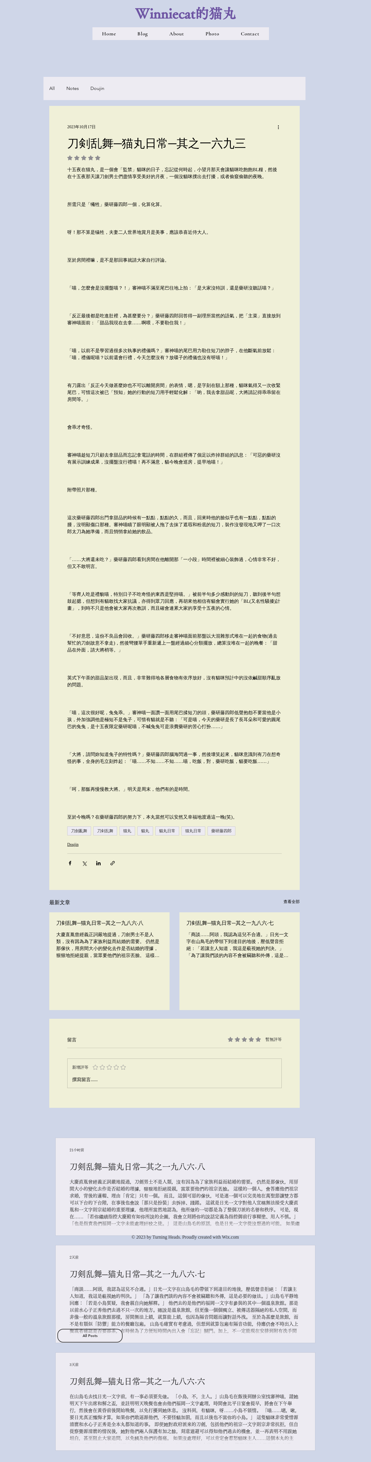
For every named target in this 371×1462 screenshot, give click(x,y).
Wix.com (230, 1237)
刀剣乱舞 (105, 830)
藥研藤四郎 (221, 830)
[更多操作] (278, 126)
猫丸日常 (193, 830)
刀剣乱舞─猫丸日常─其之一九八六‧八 (99, 922)
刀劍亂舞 (79, 830)
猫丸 (127, 830)
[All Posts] (90, 1335)
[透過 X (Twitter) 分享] (84, 863)
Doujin (97, 88)
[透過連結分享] (112, 863)
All (52, 88)
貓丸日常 (167, 830)
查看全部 (291, 902)
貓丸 (145, 830)
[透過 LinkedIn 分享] (98, 863)
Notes (72, 88)
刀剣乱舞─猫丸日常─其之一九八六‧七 (230, 922)
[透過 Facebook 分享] (70, 863)
